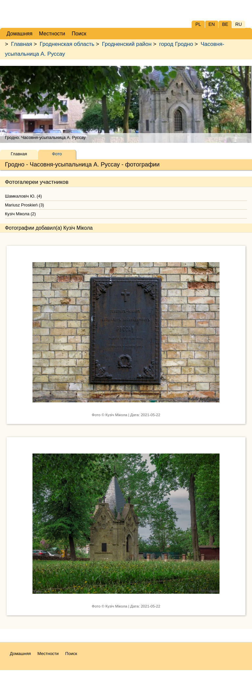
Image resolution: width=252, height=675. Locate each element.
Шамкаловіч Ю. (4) (23, 196)
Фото (57, 153)
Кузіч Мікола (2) (20, 213)
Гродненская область (67, 44)
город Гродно (176, 44)
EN (211, 24)
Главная (21, 44)
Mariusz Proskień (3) (24, 204)
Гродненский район (127, 44)
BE (225, 24)
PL (198, 24)
